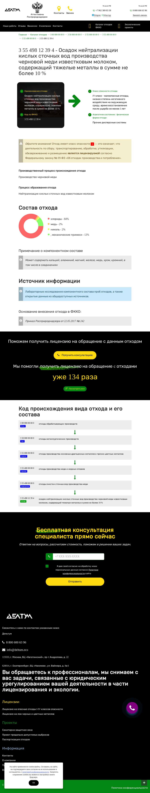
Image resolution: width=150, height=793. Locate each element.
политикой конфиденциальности (35, 772)
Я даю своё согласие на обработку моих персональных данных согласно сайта (72, 570)
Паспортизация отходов (16, 739)
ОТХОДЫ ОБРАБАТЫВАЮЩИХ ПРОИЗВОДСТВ (58, 424)
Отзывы (22, 26)
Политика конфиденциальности (129, 788)
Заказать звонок (140, 15)
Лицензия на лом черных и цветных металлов (28, 714)
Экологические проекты (132, 26)
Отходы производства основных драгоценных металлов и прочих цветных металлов (81, 454)
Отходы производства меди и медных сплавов (62, 469)
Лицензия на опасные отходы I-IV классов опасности (32, 709)
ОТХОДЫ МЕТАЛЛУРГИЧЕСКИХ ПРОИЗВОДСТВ (59, 439)
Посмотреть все (75, 389)
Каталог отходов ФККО (104, 26)
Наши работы (9, 26)
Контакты (57, 26)
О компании (45, 26)
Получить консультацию (75, 355)
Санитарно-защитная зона (17, 730)
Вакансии (32, 26)
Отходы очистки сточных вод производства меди (63, 484)
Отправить (75, 581)
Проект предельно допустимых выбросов (25, 734)
